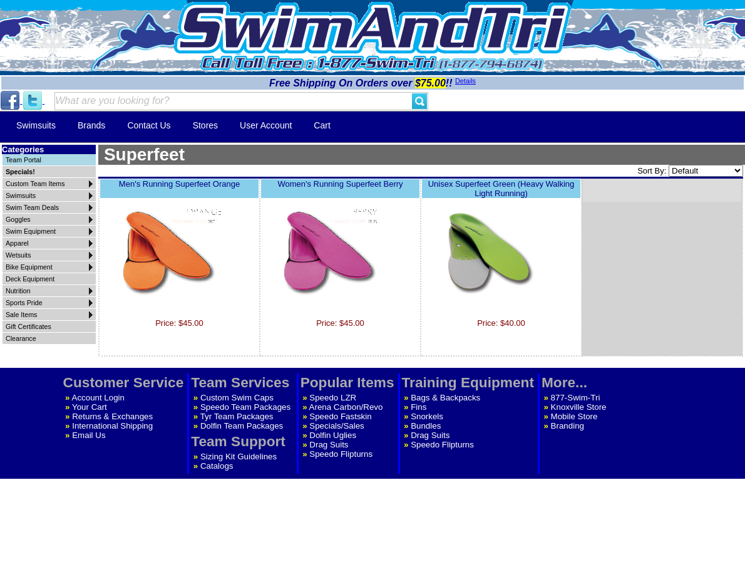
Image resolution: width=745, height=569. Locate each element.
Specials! (20, 171)
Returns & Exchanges (112, 416)
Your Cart (89, 407)
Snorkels (427, 416)
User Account (266, 125)
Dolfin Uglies (332, 435)
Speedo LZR (332, 397)
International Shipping (112, 426)
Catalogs (217, 466)
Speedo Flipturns (340, 454)
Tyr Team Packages (237, 416)
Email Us (88, 435)
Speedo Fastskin (340, 416)
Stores (205, 125)
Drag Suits (328, 444)
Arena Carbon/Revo (346, 407)
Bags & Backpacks (445, 397)
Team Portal (23, 160)
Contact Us (148, 125)
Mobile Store (574, 416)
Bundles (426, 426)
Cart (322, 125)
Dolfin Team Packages (241, 426)
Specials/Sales (336, 426)
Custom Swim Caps (237, 397)
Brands (91, 125)
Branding (567, 426)
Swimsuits (36, 125)
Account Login (98, 397)
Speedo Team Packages (245, 407)
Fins (418, 407)
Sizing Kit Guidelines (238, 456)
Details (465, 81)
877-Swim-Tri (575, 397)
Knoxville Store (579, 407)
